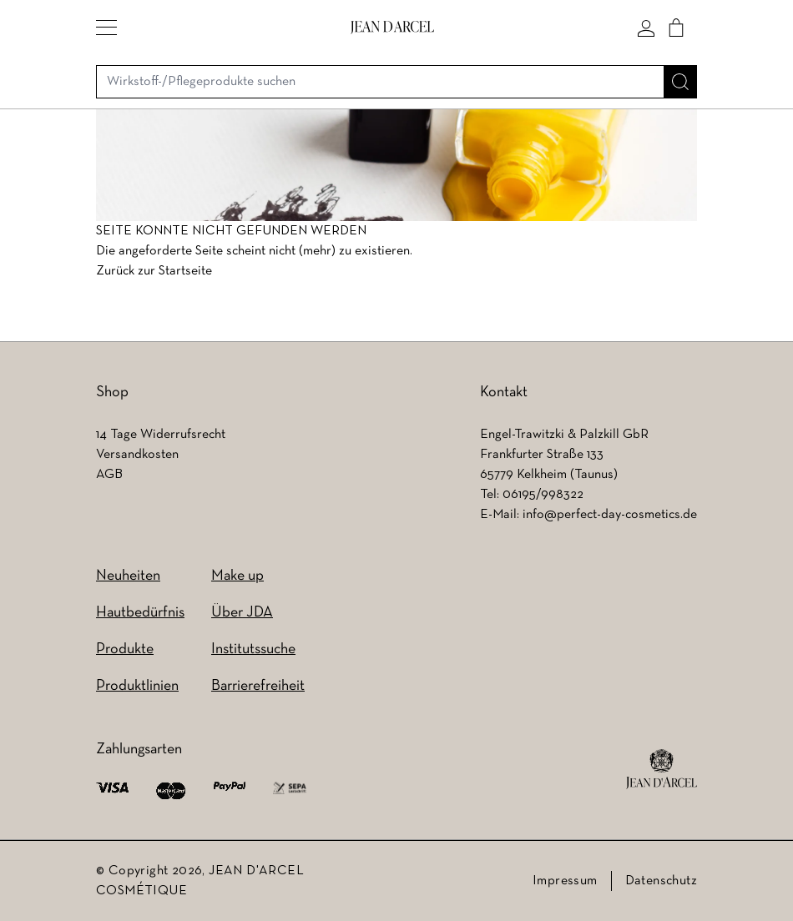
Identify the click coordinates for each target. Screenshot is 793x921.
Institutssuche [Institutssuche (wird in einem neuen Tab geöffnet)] (253, 649)
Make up (237, 576)
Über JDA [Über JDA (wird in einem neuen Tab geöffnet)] (242, 613)
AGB (109, 475)
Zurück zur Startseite (154, 271)
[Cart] (676, 27)
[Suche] (680, 81)
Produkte (125, 649)
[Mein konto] (646, 27)
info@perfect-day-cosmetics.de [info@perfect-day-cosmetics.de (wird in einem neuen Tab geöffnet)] (610, 515)
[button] (106, 27)
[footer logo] (661, 769)
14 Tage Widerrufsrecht (160, 434)
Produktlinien (137, 686)
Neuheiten (128, 576)
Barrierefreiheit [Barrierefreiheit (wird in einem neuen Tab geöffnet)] (258, 686)
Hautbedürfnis (140, 613)
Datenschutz (661, 881)
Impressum (565, 881)
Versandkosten (137, 454)
